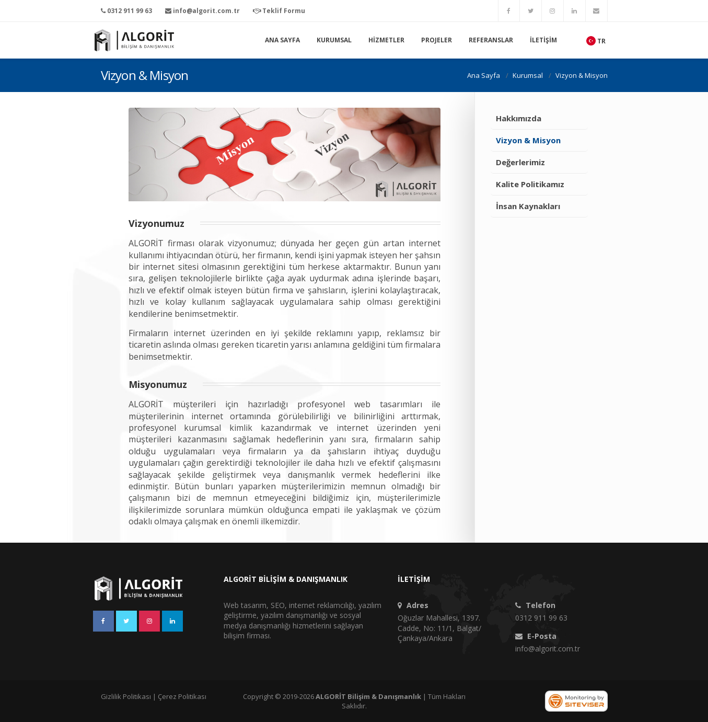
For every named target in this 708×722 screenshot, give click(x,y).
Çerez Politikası (182, 696)
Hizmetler (386, 40)
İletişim (543, 40)
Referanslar (491, 40)
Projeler (436, 40)
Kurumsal (334, 40)
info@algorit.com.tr (547, 649)
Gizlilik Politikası (126, 696)
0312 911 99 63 (541, 618)
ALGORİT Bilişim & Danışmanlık (368, 696)
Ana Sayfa (282, 40)
